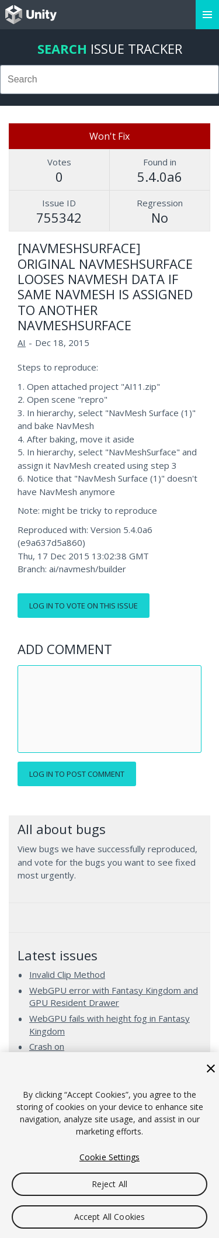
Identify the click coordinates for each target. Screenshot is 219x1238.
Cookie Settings (109, 1157)
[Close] (211, 1068)
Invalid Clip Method (67, 974)
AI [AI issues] (22, 342)
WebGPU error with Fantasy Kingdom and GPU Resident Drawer (113, 996)
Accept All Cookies (109, 1216)
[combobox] (109, 79)
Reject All (109, 1183)
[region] (109, 1145)
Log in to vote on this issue (83, 605)
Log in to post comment (76, 774)
